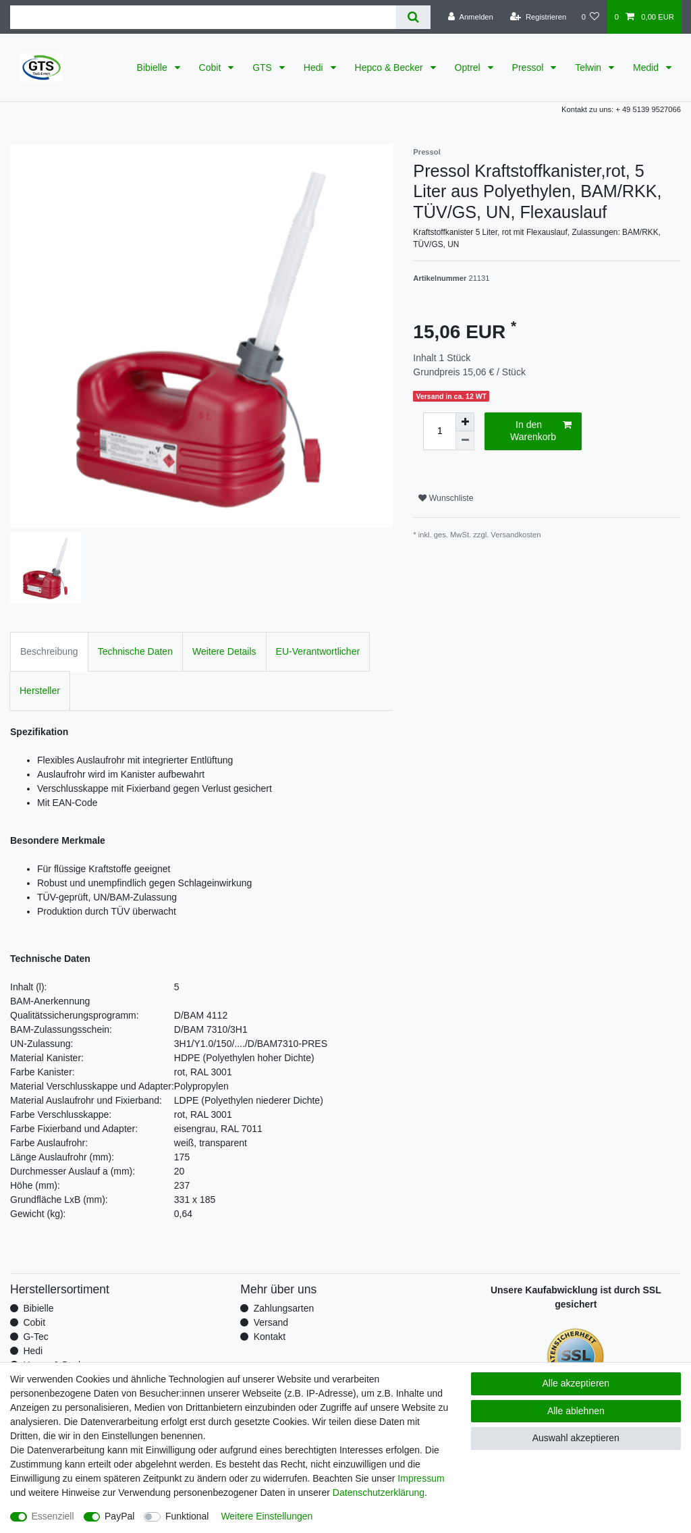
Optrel (469, 67)
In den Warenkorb (541, 430)
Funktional (187, 1516)
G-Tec (35, 1336)
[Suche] (413, 17)
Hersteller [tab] (40, 690)
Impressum (420, 1478)
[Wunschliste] (590, 17)
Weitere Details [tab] (224, 651)
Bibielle (153, 67)
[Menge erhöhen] (464, 421)
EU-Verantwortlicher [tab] (318, 651)
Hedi (315, 67)
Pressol (529, 67)
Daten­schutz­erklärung (378, 1492)
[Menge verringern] (464, 440)
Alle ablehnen (576, 1410)
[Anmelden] (471, 17)
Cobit (211, 67)
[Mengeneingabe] (439, 431)
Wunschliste (445, 498)
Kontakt (269, 1336)
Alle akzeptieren (576, 1383)
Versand (271, 1322)
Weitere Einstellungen (266, 1516)
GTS (263, 67)
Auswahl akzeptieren (575, 1437)
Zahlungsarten (284, 1308)
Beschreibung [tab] (49, 651)
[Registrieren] (538, 17)
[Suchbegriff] (203, 17)
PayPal (119, 1516)
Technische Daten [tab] (135, 651)
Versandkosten (516, 535)
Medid (647, 67)
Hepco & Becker (390, 67)
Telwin (589, 67)
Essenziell (53, 1516)
